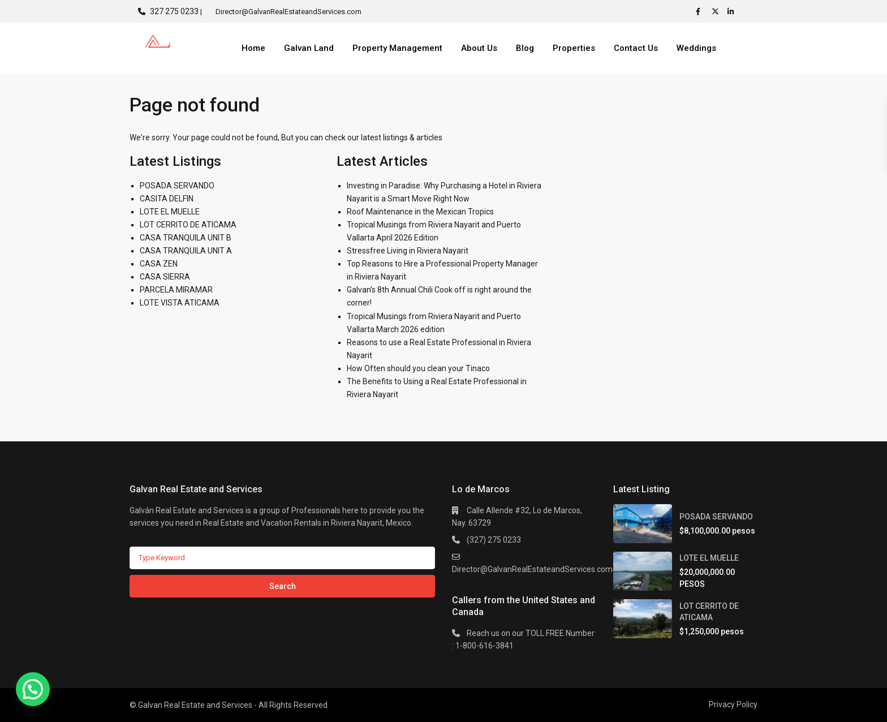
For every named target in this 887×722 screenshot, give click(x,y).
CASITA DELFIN (166, 198)
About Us (479, 48)
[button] (33, 689)
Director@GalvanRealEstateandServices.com (532, 569)
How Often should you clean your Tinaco (418, 368)
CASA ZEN (159, 263)
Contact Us (636, 48)
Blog (525, 48)
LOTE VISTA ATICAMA (179, 302)
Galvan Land (309, 48)
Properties (574, 48)
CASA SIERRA (165, 276)
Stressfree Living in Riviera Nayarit (407, 250)
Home (253, 48)
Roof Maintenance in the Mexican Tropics (420, 211)
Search (282, 586)
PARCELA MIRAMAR (176, 289)
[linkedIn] (732, 11)
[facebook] (701, 11)
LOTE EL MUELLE (170, 211)
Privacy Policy (733, 704)
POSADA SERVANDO (177, 185)
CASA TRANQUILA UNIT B (185, 237)
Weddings (696, 48)
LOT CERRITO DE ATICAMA (188, 224)
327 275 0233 (174, 11)
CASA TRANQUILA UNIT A (186, 250)
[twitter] (717, 11)
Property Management (397, 48)
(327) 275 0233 (494, 539)
